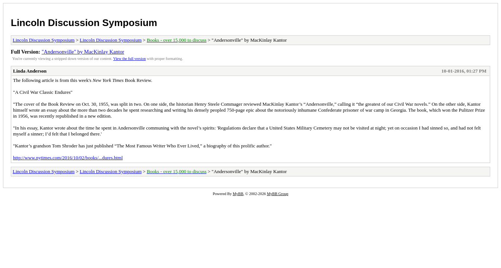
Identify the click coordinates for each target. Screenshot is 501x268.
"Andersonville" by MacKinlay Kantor (83, 52)
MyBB (238, 194)
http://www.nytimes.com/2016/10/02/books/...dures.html (68, 157)
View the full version (129, 59)
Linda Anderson (30, 71)
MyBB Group (277, 194)
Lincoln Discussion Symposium (84, 22)
